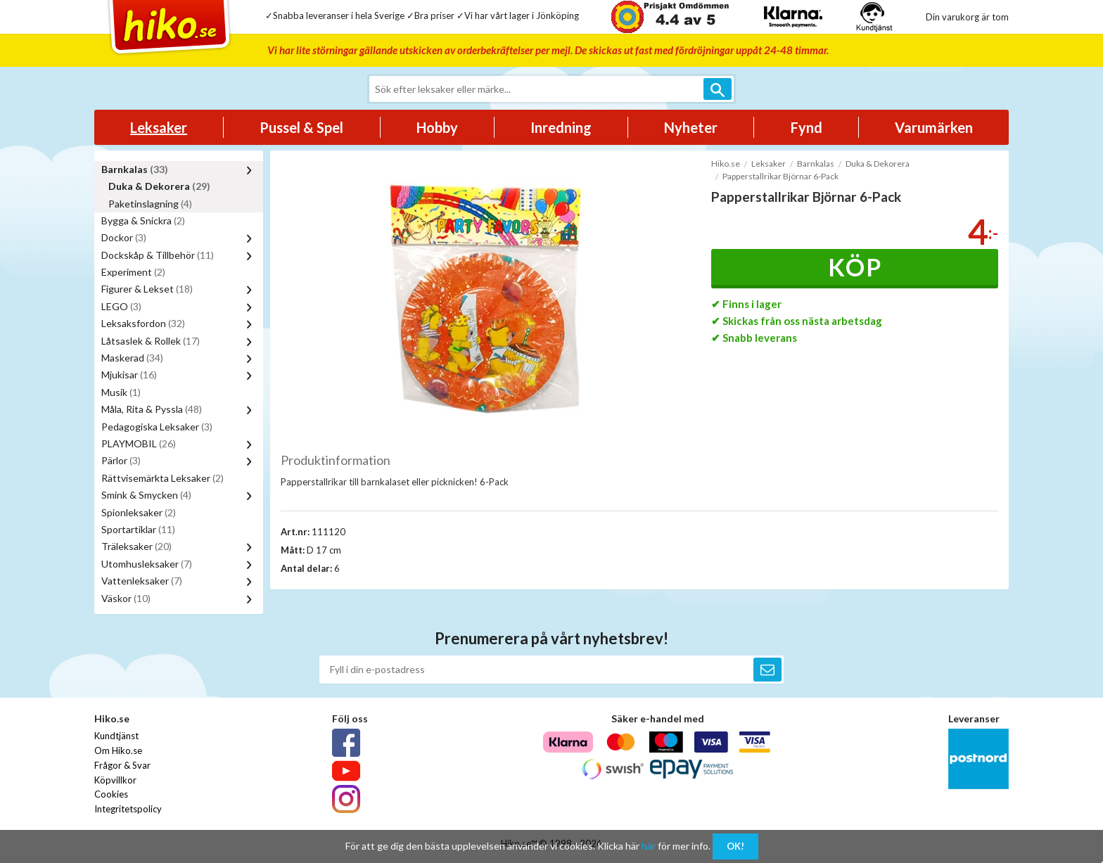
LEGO (121, 306)
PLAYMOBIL (138, 443)
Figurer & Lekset (147, 289)
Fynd (806, 127)
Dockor (123, 237)
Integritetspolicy (128, 808)
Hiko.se (725, 163)
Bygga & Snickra (143, 220)
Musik (121, 392)
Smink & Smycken (146, 495)
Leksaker (158, 127)
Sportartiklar (138, 529)
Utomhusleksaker (146, 564)
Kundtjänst (116, 735)
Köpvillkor (115, 780)
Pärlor (121, 460)
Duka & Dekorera (159, 186)
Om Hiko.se (118, 750)
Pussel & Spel (301, 127)
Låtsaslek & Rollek (150, 341)
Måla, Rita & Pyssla (151, 409)
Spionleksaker (138, 512)
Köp (855, 266)
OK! (735, 846)
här (649, 846)
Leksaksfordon (143, 323)
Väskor (126, 598)
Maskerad (132, 358)
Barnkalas (134, 169)
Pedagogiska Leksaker (156, 427)
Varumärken (934, 127)
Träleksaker (136, 546)
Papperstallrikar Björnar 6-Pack (780, 176)
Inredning (561, 127)
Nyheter (691, 127)
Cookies (111, 794)
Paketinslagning (150, 204)
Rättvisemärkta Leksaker (162, 478)
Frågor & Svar (122, 765)
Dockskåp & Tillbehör (157, 255)
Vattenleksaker (141, 581)
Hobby (437, 127)
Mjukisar (129, 375)
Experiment (133, 272)
